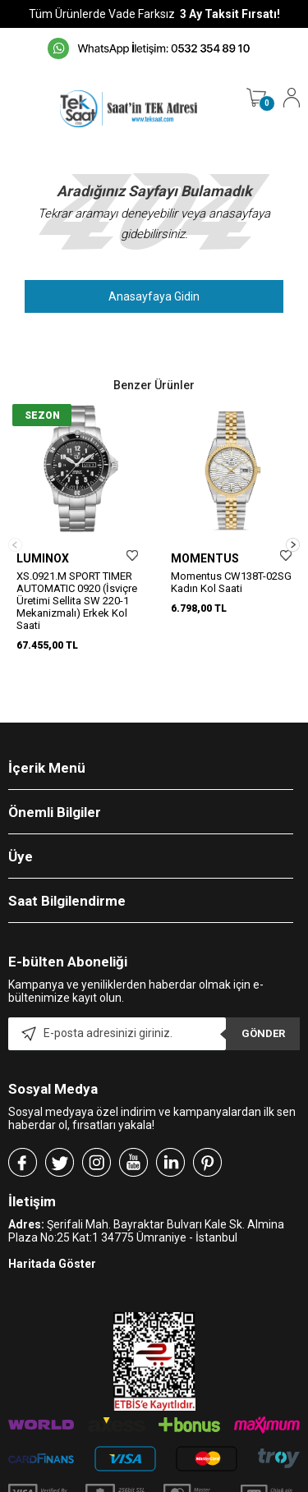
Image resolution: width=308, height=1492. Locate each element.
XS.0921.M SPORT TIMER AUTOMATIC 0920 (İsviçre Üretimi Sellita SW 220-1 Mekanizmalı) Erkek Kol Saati (76, 600)
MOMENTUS (205, 558)
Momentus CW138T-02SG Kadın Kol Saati (231, 582)
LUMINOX (42, 558)
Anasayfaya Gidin (154, 296)
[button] (293, 529)
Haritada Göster (52, 1233)
